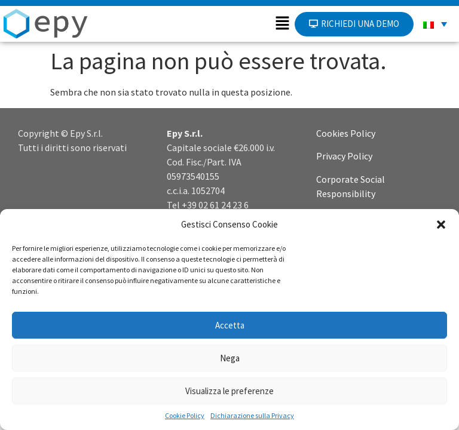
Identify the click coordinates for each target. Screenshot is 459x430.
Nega (230, 358)
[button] (441, 225)
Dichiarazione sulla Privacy (252, 415)
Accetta (229, 325)
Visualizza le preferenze (229, 391)
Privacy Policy (344, 156)
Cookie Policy (184, 415)
